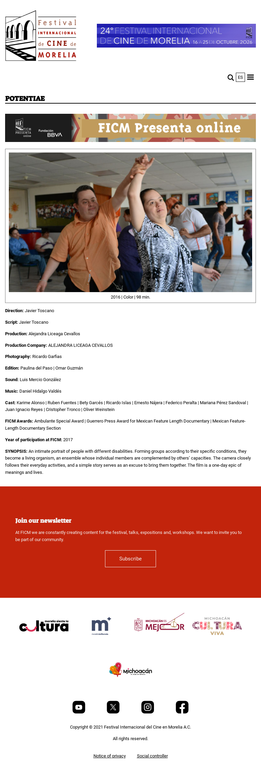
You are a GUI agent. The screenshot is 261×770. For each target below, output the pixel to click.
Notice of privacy (109, 755)
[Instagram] (148, 712)
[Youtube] (79, 712)
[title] (43, 642)
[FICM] (40, 37)
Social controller (152, 755)
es (240, 77)
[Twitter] (114, 712)
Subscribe (130, 559)
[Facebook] (182, 712)
